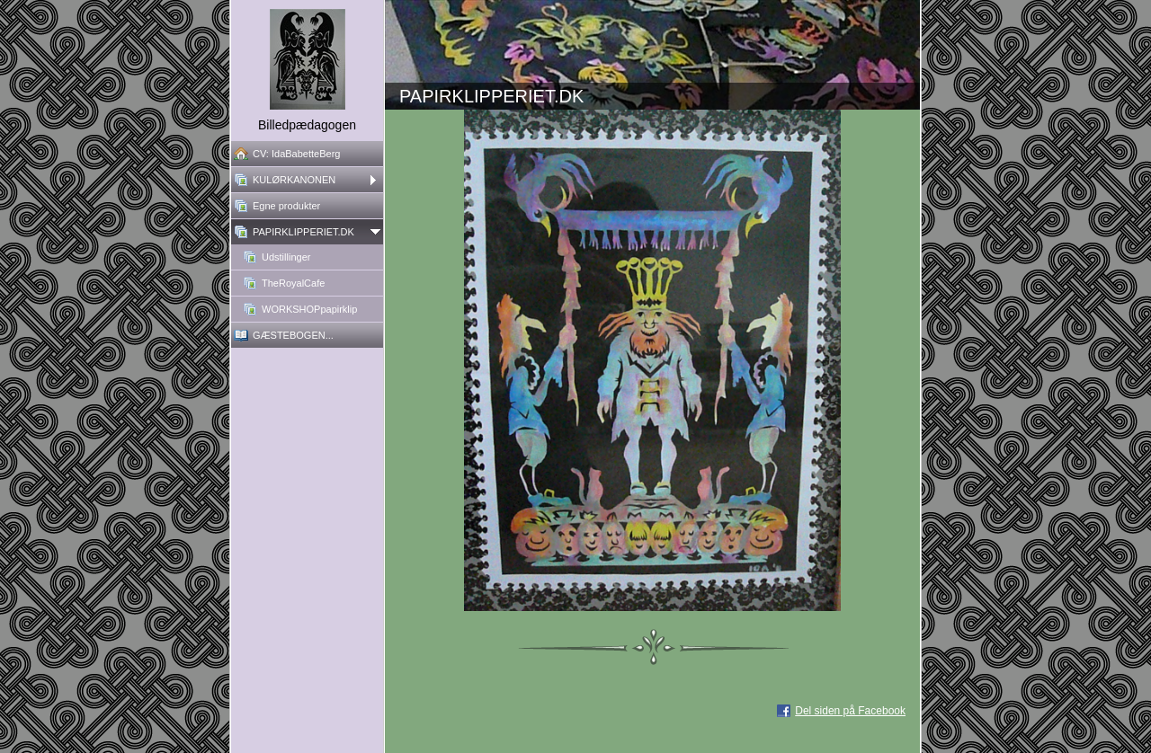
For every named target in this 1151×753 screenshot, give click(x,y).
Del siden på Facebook (850, 710)
